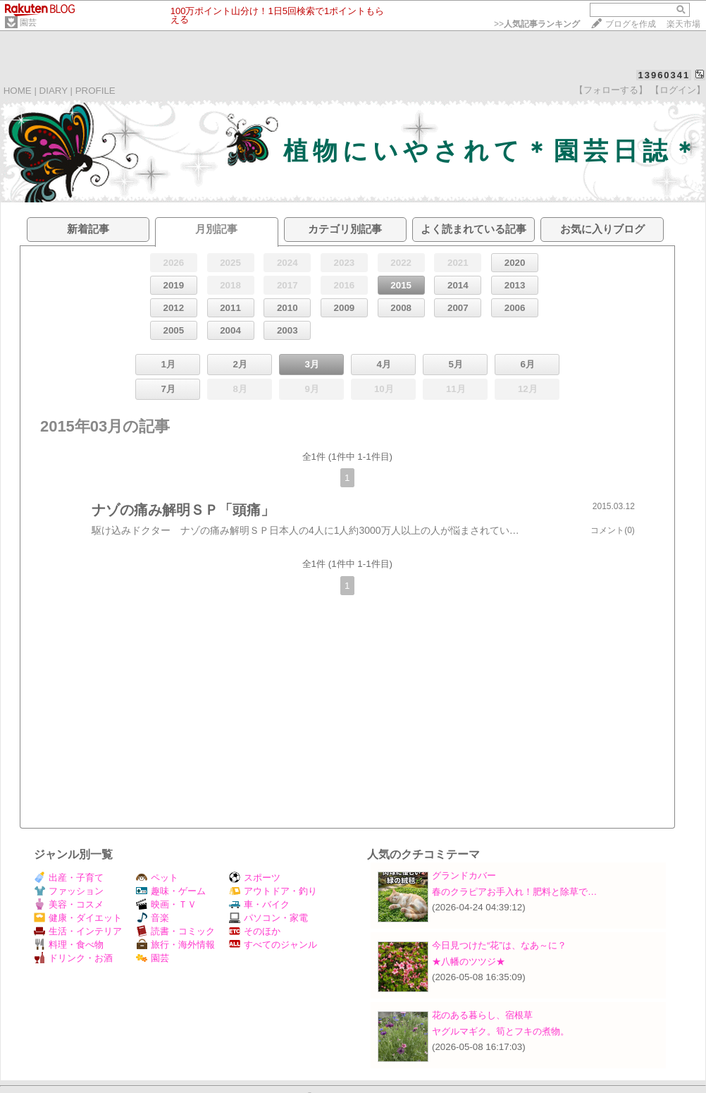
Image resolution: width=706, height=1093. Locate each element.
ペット (157, 877)
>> (537, 24)
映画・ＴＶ (166, 904)
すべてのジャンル (273, 944)
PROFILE (95, 90)
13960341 (664, 75)
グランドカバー (464, 875)
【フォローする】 (611, 90)
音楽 (152, 917)
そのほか (254, 931)
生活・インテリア (78, 931)
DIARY (53, 90)
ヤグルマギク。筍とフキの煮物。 (500, 1031)
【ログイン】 (677, 90)
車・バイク (259, 904)
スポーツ (254, 877)
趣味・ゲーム (171, 891)
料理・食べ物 (69, 944)
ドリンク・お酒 (73, 958)
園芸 (28, 23)
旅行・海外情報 (175, 944)
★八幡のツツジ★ (468, 961)
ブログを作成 (630, 24)
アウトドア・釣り (273, 891)
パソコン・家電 (268, 917)
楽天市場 (683, 24)
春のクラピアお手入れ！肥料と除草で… (514, 891)
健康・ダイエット (78, 917)
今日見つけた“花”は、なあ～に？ (499, 945)
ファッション (69, 891)
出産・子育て (69, 877)
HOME (18, 90)
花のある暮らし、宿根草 (482, 1015)
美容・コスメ (69, 904)
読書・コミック (175, 931)
